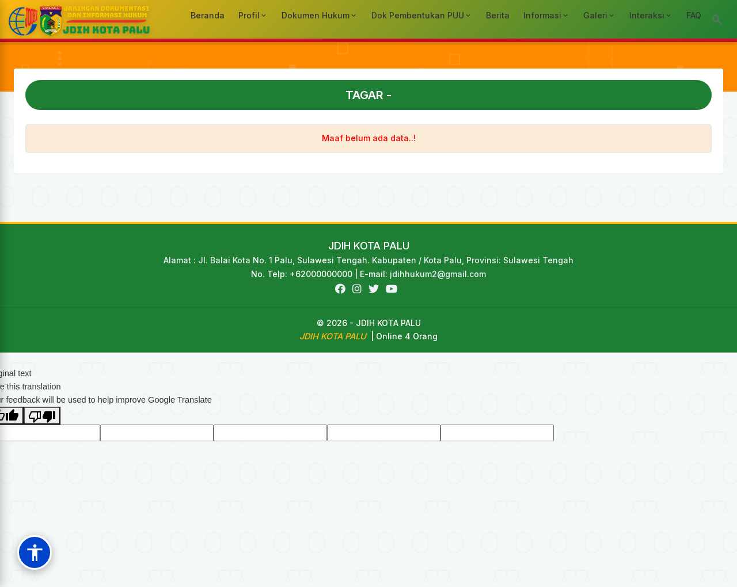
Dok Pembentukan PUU (421, 15)
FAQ (693, 15)
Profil (253, 15)
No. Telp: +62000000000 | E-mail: (320, 274)
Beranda (208, 15)
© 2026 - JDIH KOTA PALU (369, 323)
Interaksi (651, 15)
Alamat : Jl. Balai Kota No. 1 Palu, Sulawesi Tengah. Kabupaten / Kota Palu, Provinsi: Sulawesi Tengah (368, 260)
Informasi (546, 15)
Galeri (599, 15)
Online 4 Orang (407, 336)
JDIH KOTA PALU (368, 246)
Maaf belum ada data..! (369, 138)
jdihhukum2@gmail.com (438, 274)
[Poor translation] (42, 415)
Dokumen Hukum (320, 15)
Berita (498, 15)
